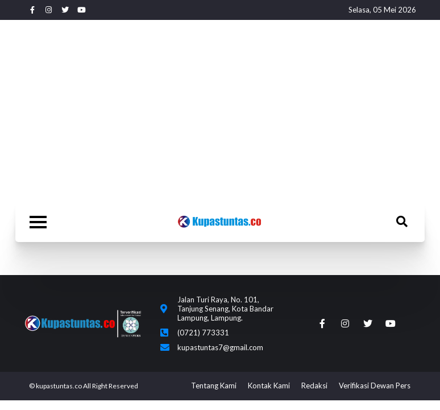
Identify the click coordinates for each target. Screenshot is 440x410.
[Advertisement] (220, 111)
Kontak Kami (269, 385)
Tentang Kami (213, 385)
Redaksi (314, 385)
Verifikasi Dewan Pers (374, 385)
